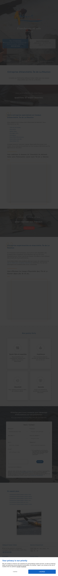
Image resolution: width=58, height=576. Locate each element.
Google (18, 566)
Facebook (23, 566)
